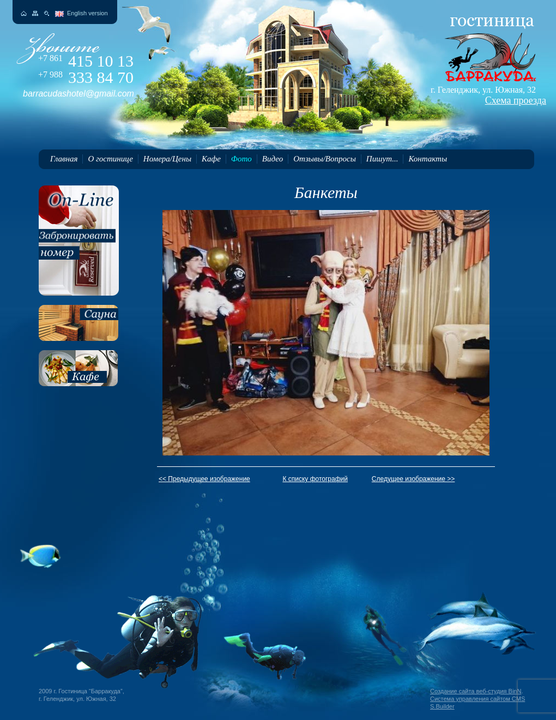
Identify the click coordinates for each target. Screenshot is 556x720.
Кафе (211, 158)
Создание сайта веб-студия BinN (475, 691)
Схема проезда (515, 100)
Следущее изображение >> (413, 479)
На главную (24, 13)
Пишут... (382, 158)
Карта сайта (35, 13)
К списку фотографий (315, 479)
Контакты (427, 158)
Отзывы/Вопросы (324, 158)
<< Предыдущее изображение (204, 479)
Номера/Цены (167, 158)
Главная (63, 158)
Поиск (47, 13)
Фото (241, 158)
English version (87, 13)
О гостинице (110, 158)
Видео (272, 158)
